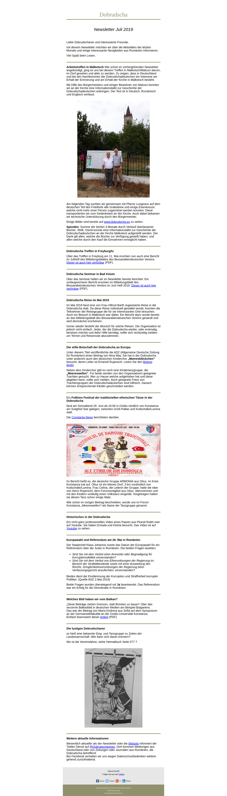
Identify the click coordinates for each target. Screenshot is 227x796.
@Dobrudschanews (102, 746)
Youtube (71, 528)
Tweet (112, 781)
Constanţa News (82, 417)
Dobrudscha (121, 788)
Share (102, 781)
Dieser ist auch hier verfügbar (85, 262)
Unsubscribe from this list (113, 793)
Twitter (121, 774)
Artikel (104, 617)
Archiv (128, 788)
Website (133, 743)
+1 (120, 781)
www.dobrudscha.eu (117, 221)
